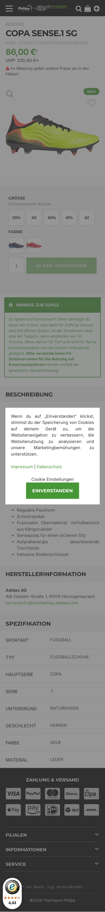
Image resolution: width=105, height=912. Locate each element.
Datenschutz (49, 466)
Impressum (22, 466)
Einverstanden (52, 490)
